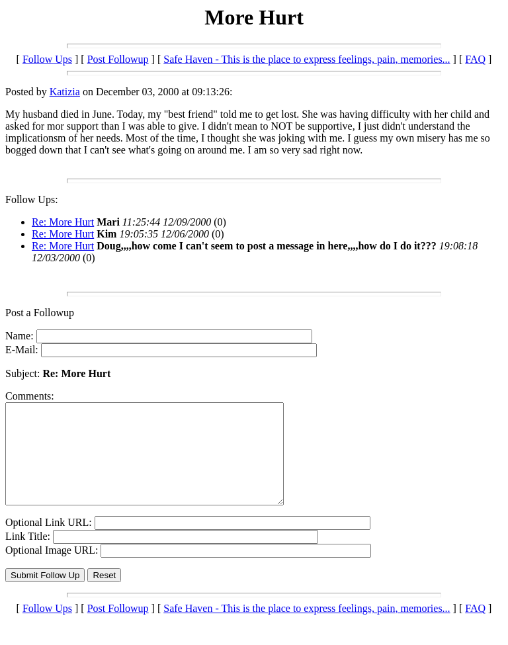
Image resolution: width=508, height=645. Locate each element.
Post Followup (118, 59)
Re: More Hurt (63, 222)
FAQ (475, 59)
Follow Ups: (31, 199)
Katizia (65, 91)
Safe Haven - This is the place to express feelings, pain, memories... (306, 59)
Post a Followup (39, 312)
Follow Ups (47, 59)
